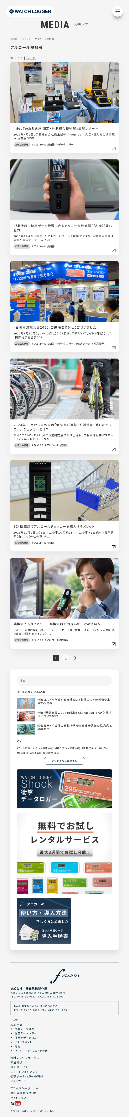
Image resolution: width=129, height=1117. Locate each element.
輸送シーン (83, 343)
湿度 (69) (75, 748)
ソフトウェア (18, 1081)
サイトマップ (18, 1098)
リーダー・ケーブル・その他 (31, 1050)
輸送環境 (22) (26, 752)
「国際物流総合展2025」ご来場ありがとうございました (55, 327)
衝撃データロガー (26, 1029)
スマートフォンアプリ (24, 1072)
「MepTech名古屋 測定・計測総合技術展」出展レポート (56, 128)
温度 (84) (48, 748)
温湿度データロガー (27, 1037)
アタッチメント (23, 1042)
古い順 (31, 58)
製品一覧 (16, 1025)
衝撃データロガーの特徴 (26, 1076)
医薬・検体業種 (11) (48, 752)
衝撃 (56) (88, 748)
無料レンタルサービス (24, 1058)
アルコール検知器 (44, 144)
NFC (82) (61, 748)
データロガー (66, 144)
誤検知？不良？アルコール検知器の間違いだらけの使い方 (57, 624)
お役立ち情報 (22, 144)
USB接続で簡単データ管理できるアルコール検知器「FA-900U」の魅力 (64, 227)
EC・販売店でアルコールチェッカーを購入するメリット (54, 526)
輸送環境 (99, 343)
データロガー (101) (29, 748)
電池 (18, 1046)
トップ (14, 1020)
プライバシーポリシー (24, 1088)
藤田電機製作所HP (23, 1093)
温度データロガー (26, 1033)
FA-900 (38, 445)
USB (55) (102, 748)
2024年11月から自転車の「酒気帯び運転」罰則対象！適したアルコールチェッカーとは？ (63, 427)
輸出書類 (16, 1062)
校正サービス (19, 1067)
